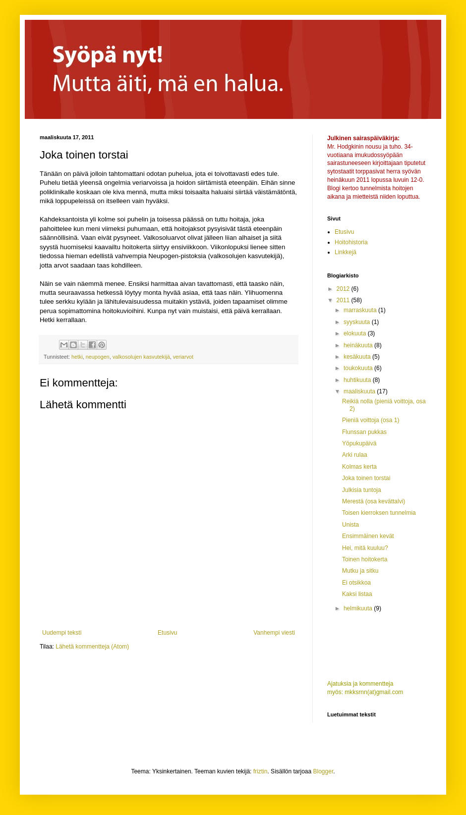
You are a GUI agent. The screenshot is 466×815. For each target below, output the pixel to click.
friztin (260, 771)
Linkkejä (345, 252)
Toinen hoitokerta (364, 559)
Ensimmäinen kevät (368, 536)
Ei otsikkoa (356, 582)
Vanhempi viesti (274, 632)
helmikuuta (359, 608)
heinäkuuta (359, 345)
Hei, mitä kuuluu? (365, 547)
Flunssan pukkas (364, 432)
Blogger (323, 771)
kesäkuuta (358, 356)
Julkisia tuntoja (361, 490)
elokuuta (356, 333)
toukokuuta (359, 368)
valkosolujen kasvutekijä (141, 357)
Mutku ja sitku (360, 570)
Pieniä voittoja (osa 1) (370, 420)
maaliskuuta (360, 391)
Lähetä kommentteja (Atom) (92, 646)
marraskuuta (361, 310)
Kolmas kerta (359, 466)
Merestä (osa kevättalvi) (373, 501)
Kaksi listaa (357, 594)
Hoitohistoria (351, 242)
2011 (344, 300)
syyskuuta (358, 322)
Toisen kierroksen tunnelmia (379, 512)
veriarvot (183, 357)
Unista (350, 524)
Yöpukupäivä (359, 443)
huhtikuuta (358, 380)
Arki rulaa (354, 454)
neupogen (98, 357)
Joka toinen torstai (366, 478)
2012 (344, 288)
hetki (77, 357)
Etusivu (167, 632)
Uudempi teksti (61, 632)
